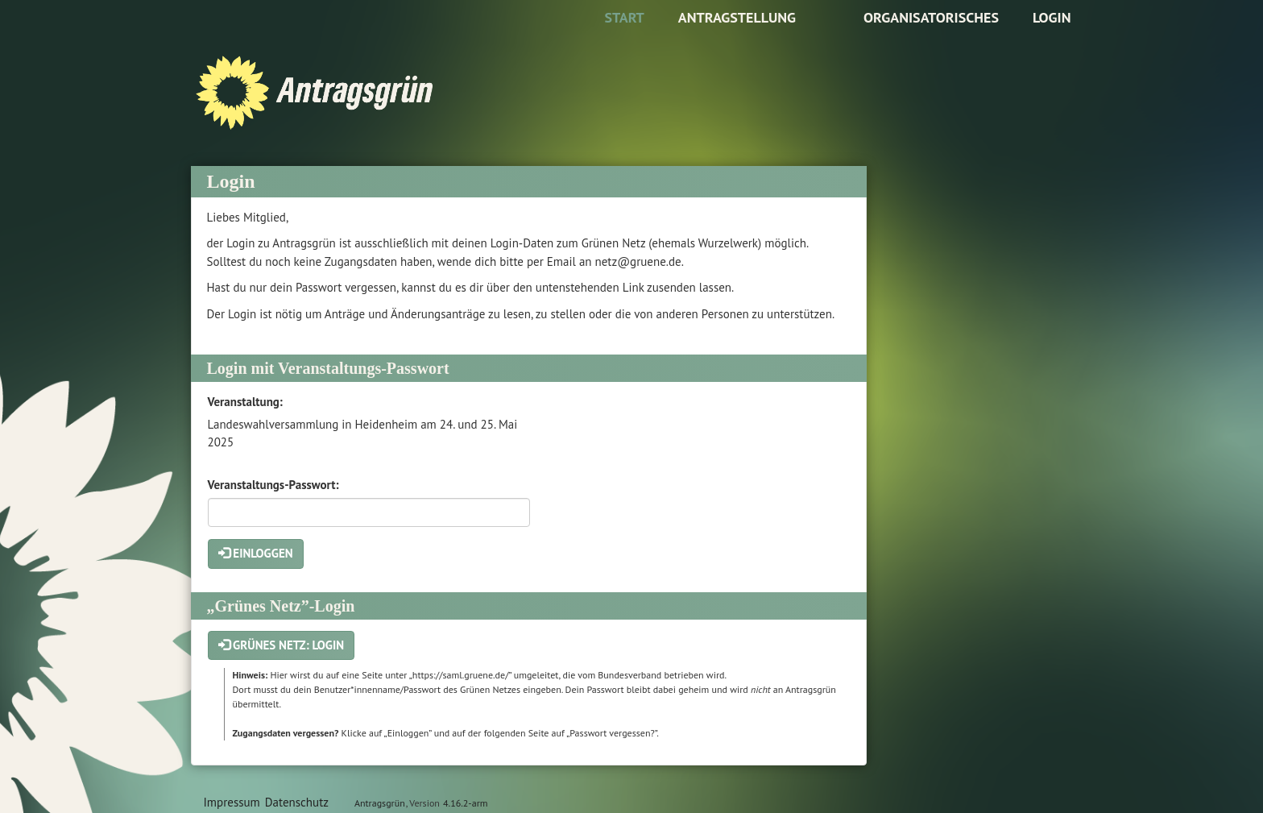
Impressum (232, 802)
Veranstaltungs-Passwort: (273, 484)
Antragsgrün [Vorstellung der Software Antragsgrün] (379, 803)
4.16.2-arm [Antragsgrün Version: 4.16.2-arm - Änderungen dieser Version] (465, 803)
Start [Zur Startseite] (624, 17)
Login (1052, 17)
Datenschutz (297, 802)
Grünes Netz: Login (281, 645)
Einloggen (255, 553)
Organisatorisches (931, 17)
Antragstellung (737, 17)
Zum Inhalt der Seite (61, 37)
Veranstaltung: (245, 401)
